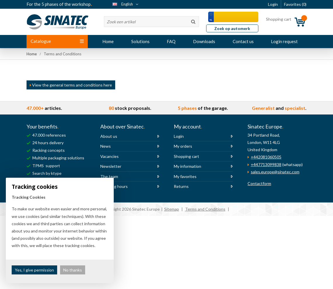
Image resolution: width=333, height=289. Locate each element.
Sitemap (171, 209)
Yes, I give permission (34, 269)
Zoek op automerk (232, 28)
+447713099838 (266, 164)
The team (109, 176)
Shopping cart (186, 156)
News (105, 146)
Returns (181, 186)
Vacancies (109, 156)
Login (179, 136)
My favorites (185, 176)
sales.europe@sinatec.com (275, 171)
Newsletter (110, 166)
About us (108, 136)
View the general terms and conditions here (71, 84)
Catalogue (57, 41)
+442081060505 (266, 156)
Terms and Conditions (205, 209)
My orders (183, 146)
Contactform (259, 183)
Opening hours (114, 186)
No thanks (72, 269)
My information (187, 166)
